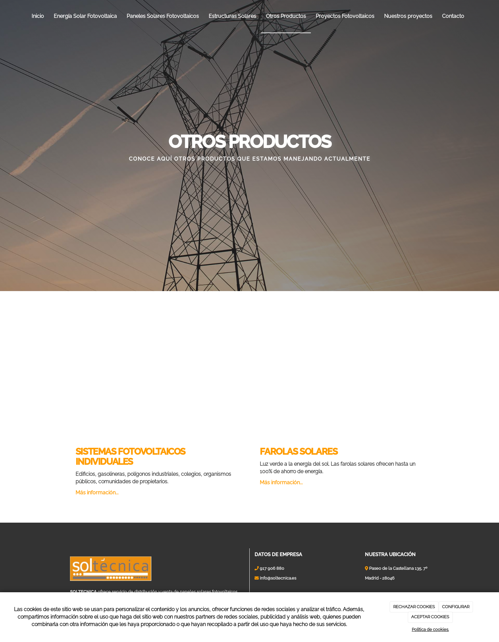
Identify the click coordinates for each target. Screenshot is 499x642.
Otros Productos (286, 16)
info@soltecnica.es (278, 578)
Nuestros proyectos (408, 16)
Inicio (38, 16)
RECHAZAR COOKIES (414, 606)
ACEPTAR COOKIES (430, 616)
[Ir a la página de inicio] (3, 16)
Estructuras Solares (232, 16)
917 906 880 (272, 568)
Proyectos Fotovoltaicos (345, 16)
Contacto (453, 16)
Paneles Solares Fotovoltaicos (163, 16)
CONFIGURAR (455, 606)
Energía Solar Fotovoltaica (85, 16)
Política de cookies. (430, 629)
